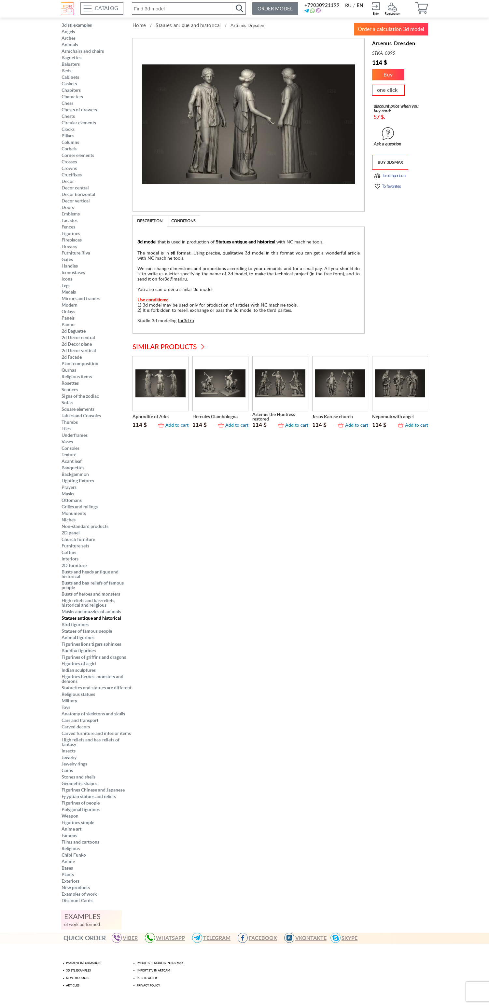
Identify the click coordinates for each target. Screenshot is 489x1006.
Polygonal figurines (81, 809)
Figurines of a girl (79, 664)
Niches (69, 520)
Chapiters (71, 90)
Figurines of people (81, 803)
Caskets (69, 84)
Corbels (69, 149)
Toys (66, 707)
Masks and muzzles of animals (91, 612)
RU (348, 5)
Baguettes (71, 58)
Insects (69, 751)
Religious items (77, 377)
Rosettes (70, 383)
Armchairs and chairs (83, 51)
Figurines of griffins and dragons (94, 657)
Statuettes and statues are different (97, 688)
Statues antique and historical (91, 618)
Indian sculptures (79, 670)
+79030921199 (321, 5)
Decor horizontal (78, 194)
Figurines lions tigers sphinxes (91, 644)
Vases (67, 442)
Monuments (74, 513)
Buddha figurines (79, 651)
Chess (67, 103)
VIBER (128, 938)
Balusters (71, 64)
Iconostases (73, 272)
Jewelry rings (74, 764)
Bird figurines (75, 625)
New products (76, 888)
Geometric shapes (79, 783)
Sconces (70, 390)
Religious (71, 849)
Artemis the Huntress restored (273, 416)
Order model (275, 9)
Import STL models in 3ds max (160, 963)
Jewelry (69, 757)
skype (346, 938)
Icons (67, 279)
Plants (68, 875)
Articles (72, 985)
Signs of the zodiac (80, 396)
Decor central (75, 188)
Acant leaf (72, 461)
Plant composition (80, 364)
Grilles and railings (80, 507)
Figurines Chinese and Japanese (93, 790)
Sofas (67, 403)
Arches (69, 38)
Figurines (71, 233)
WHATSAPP (168, 938)
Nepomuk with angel (392, 417)
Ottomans (72, 500)
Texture (69, 455)
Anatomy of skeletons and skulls (93, 714)
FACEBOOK (260, 938)
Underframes (75, 435)
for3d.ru (186, 321)
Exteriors (70, 881)
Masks (68, 494)
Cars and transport (80, 720)
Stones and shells (78, 777)
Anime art (71, 829)
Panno (68, 325)
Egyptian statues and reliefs (89, 796)
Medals (69, 292)
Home (139, 25)
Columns (70, 142)
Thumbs (70, 422)
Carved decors (76, 727)
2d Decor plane (77, 344)
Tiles (66, 429)
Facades (69, 220)
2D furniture (74, 565)
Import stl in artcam (153, 970)
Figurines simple (78, 822)
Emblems (71, 214)
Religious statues (78, 694)
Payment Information (83, 963)
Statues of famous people (87, 631)
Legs (66, 285)
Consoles (70, 448)
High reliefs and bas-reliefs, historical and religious (88, 603)
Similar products (165, 347)
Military (69, 701)
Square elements (78, 409)
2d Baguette (74, 331)
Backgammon (75, 474)
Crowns (69, 168)
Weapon (70, 816)
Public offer (147, 978)
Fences (68, 227)
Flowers (69, 246)
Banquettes (73, 468)
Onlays (68, 312)
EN (359, 5)
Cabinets (70, 77)
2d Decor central (78, 338)
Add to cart (177, 425)
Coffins (69, 552)
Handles (70, 266)
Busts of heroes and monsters (91, 594)
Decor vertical (76, 201)
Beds (66, 71)
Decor (68, 181)
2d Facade (72, 357)
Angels (68, 32)
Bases (67, 868)
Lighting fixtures (78, 481)
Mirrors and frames (81, 298)
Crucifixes (72, 175)
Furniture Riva (76, 253)
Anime (68, 862)
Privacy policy (148, 985)
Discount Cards (77, 901)
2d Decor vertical (79, 351)
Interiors (70, 559)
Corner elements (78, 155)
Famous (69, 836)
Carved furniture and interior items (96, 733)
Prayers (69, 487)
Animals (70, 45)
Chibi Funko (74, 855)
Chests (68, 116)
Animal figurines (78, 638)
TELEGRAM (214, 938)
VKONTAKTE (308, 938)
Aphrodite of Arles (151, 417)
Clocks (68, 129)
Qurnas (69, 370)
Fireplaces (72, 240)
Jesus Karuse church (332, 417)
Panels (68, 318)
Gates (67, 259)
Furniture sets (75, 546)
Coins (67, 770)
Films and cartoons (80, 842)
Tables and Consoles (81, 416)
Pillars (68, 136)
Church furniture (78, 539)
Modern (69, 305)
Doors (68, 207)
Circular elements (79, 123)
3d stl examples (77, 25)
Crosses (69, 162)
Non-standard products (85, 526)
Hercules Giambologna (215, 417)
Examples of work (79, 894)
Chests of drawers (79, 110)
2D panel (70, 533)
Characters (72, 97)
